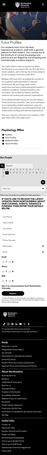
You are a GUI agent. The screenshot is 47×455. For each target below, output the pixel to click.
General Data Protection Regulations (16, 448)
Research (5, 379)
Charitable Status (8, 389)
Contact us (6, 425)
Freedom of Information (11, 392)
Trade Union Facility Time (12, 408)
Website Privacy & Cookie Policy (14, 399)
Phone (4, 267)
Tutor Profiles (10, 138)
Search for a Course (9, 346)
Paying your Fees (8, 428)
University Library (9, 359)
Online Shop (6, 451)
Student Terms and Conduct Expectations (18, 363)
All (4, 170)
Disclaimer (6, 402)
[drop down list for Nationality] (23, 246)
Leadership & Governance (12, 382)
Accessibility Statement (11, 395)
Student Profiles (11, 141)
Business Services (8, 376)
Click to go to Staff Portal (12, 444)
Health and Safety (9, 435)
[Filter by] (23, 188)
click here (15, 302)
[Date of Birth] (23, 223)
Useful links (8, 421)
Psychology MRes (13, 130)
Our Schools (6, 353)
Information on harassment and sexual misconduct (22, 412)
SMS (3, 276)
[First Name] (23, 217)
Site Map (5, 415)
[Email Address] (23, 234)
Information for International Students (17, 356)
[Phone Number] (23, 240)
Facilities (8, 135)
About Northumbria (12, 372)
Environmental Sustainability (13, 438)
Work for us (6, 385)
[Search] (19, 166)
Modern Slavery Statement (12, 405)
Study (5, 342)
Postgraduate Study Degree (12, 350)
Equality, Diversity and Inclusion (14, 431)
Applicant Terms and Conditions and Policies (19, 366)
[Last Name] (23, 228)
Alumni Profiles (11, 144)
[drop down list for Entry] (23, 252)
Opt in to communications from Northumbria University (21, 287)
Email (4, 257)
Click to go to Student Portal (13, 441)
